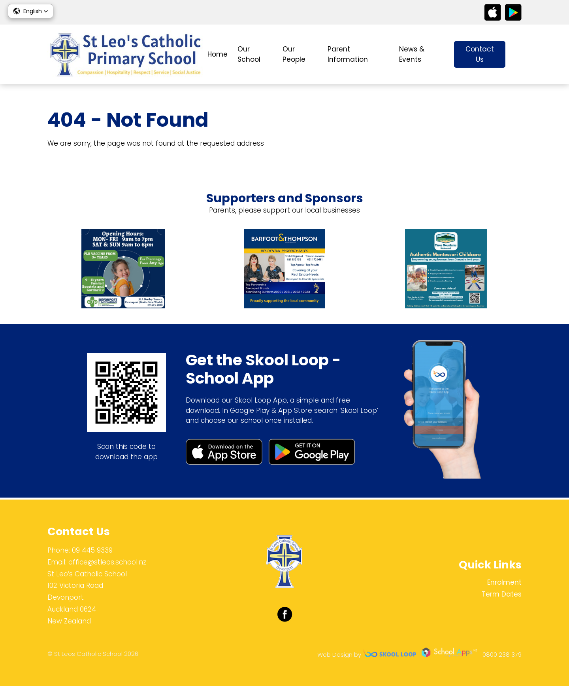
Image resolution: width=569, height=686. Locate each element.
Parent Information (348, 54)
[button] (30, 11)
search (517, 54)
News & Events (411, 54)
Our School (248, 54)
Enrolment (504, 582)
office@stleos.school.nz (107, 562)
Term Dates (502, 594)
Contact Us (479, 54)
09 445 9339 (92, 550)
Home (217, 54)
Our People (294, 54)
